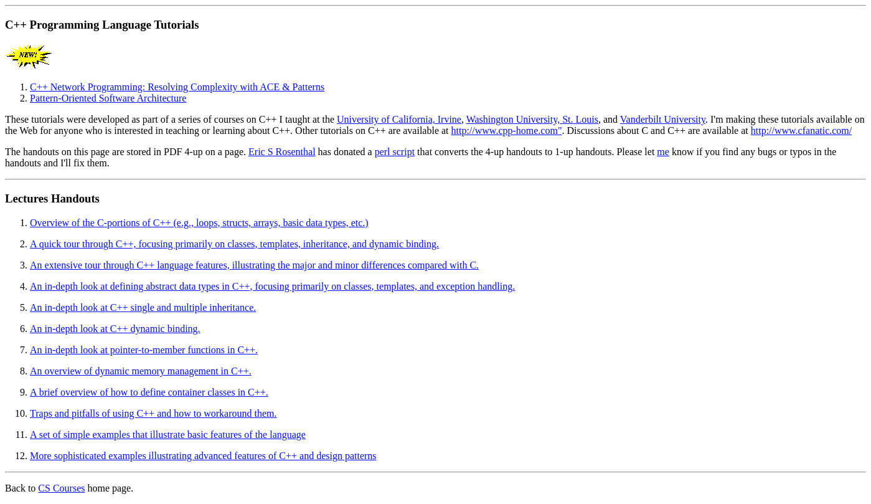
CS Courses (61, 488)
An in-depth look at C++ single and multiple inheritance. (143, 307)
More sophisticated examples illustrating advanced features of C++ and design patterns (203, 455)
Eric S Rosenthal (282, 151)
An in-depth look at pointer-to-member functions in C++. (144, 350)
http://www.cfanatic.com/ (801, 130)
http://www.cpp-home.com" (506, 130)
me (663, 151)
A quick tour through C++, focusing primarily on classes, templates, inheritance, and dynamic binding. (234, 244)
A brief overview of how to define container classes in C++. (149, 392)
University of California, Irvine (399, 119)
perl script (395, 151)
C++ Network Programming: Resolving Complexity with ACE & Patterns (177, 87)
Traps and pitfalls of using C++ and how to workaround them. (153, 413)
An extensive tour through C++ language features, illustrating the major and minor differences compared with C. (254, 265)
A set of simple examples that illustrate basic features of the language (168, 434)
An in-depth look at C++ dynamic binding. (115, 328)
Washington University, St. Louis (532, 119)
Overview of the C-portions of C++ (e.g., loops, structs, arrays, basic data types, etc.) (199, 222)
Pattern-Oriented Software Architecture (108, 98)
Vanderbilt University (662, 119)
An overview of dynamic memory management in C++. (141, 371)
